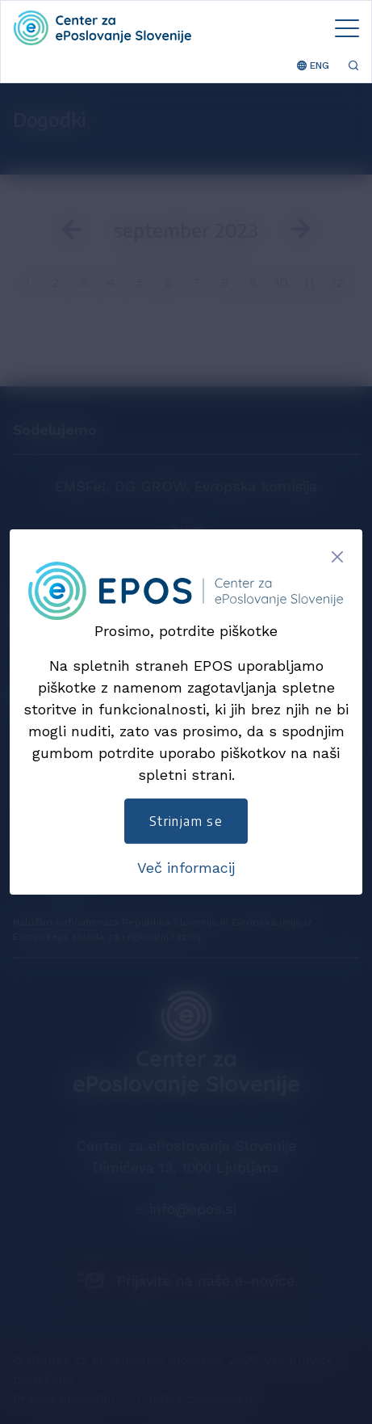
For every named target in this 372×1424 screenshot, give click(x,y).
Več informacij (186, 867)
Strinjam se (186, 821)
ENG (313, 65)
